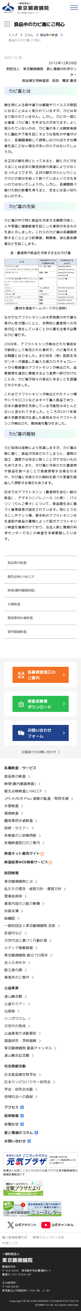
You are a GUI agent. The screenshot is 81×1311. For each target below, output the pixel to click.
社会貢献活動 (15, 1065)
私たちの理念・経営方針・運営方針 (32, 888)
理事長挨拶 (13, 896)
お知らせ (14, 1124)
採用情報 (14, 1115)
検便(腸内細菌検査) (21, 590)
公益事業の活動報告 (20, 1033)
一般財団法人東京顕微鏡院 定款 (30, 925)
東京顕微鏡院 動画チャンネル (28, 1047)
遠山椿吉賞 (13, 996)
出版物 (9, 1011)
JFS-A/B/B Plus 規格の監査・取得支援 (36, 798)
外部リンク (10, 1243)
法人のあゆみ (15, 962)
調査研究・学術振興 (20, 1040)
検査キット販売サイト (22, 853)
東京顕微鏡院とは (18, 881)
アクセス (14, 1107)
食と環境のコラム (21, 1132)
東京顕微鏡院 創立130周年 (26, 955)
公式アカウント (22, 1225)
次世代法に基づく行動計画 (25, 940)
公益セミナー (15, 1003)
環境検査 (11, 813)
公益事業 (11, 987)
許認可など (13, 932)
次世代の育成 (15, 1025)
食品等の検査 (17, 562)
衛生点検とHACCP (21, 576)
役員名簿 (11, 910)
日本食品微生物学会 (20, 1074)
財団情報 (11, 872)
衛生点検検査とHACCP (23, 791)
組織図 (9, 918)
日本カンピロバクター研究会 (27, 1081)
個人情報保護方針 (14, 1237)
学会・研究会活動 (18, 1089)
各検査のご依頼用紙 (20, 835)
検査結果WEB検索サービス (26, 861)
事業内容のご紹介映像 (22, 903)
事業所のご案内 (16, 977)
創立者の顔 (13, 969)
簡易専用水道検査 (20, 617)
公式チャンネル (57, 1225)
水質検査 (14, 604)
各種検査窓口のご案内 (22, 842)
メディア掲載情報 (18, 947)
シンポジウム (15, 1018)
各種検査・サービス (20, 767)
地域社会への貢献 (18, 1096)
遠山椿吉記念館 (16, 1055)
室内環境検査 (17, 631)
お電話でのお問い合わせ (39, 752)
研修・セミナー (16, 827)
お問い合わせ (17, 1140)
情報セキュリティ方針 (48, 1237)
